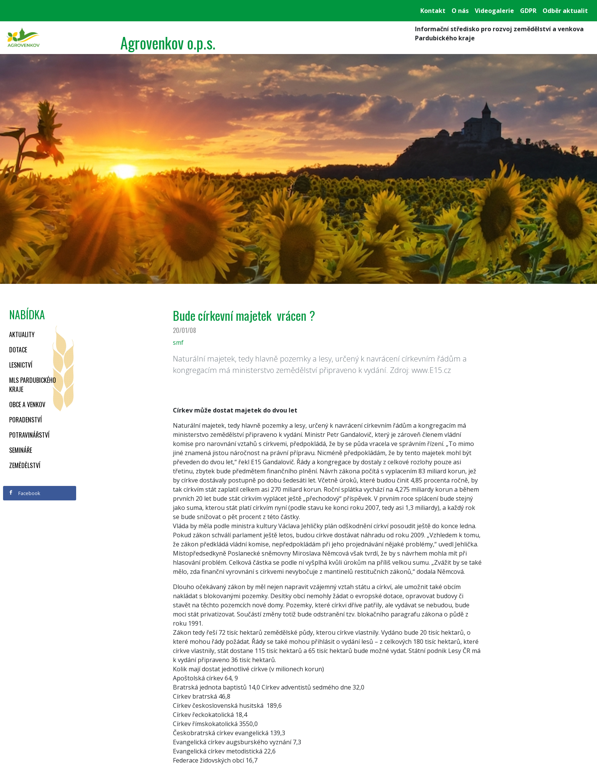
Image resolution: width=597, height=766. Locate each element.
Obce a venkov (27, 404)
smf (178, 342)
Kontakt (432, 10)
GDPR (528, 10)
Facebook (24, 493)
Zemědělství (24, 465)
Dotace (18, 349)
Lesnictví (20, 364)
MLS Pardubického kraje (32, 385)
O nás (460, 10)
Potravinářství (29, 435)
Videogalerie (494, 10)
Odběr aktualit (565, 10)
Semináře (20, 450)
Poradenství (25, 419)
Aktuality (22, 334)
